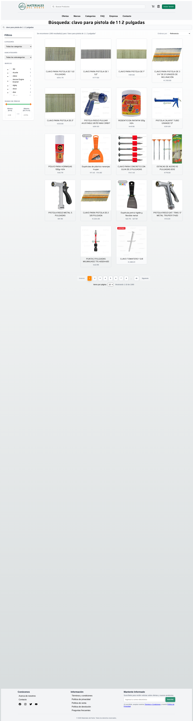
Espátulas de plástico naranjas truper (96, 168)
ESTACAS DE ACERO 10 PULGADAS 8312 (167, 168)
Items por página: (100, 285)
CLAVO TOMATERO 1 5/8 (131, 259)
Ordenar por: (162, 33)
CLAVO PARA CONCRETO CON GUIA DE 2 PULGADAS (131, 168)
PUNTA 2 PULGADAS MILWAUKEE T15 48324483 (96, 260)
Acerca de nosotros (27, 696)
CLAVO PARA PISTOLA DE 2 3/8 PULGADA (96, 214)
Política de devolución (81, 707)
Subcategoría (11, 53)
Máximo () (26, 109)
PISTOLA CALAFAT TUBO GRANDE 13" (167, 122)
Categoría (9, 42)
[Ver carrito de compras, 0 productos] (153, 6)
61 (136, 278)
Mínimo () (10, 109)
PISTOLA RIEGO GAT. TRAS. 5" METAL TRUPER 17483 (167, 214)
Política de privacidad (81, 699)
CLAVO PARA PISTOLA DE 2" (60, 120)
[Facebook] (20, 704)
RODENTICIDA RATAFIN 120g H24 (131, 122)
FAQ (102, 16)
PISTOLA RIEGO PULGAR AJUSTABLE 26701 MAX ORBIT (96, 122)
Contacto (127, 16)
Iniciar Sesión (168, 7)
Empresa (113, 16)
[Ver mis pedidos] (158, 6)
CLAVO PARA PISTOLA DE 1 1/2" (96, 73)
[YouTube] (36, 704)
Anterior (82, 278)
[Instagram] (25, 704)
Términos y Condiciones (153, 704)
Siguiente (145, 278)
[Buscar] (54, 7)
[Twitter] (31, 704)
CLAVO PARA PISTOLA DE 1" (132, 71)
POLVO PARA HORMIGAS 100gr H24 (60, 168)
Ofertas (65, 16)
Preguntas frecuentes (81, 710)
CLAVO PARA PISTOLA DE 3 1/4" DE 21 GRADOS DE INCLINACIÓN (167, 74)
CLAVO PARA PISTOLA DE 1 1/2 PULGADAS (60, 73)
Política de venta (79, 703)
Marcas (77, 16)
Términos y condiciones (82, 696)
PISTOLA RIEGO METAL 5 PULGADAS (60, 214)
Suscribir (170, 699)
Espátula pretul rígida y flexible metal (131, 214)
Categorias (90, 16)
